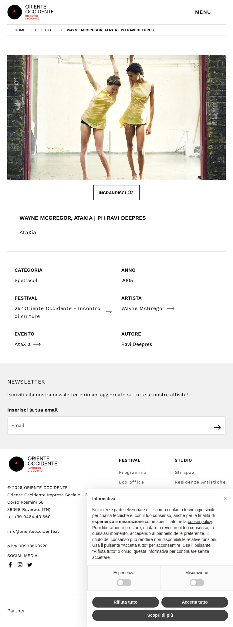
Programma (133, 472)
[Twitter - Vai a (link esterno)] (30, 565)
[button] (225, 498)
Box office (131, 482)
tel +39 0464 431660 (29, 516)
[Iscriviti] (217, 427)
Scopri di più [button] (160, 615)
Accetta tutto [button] (195, 602)
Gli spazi (185, 472)
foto (46, 30)
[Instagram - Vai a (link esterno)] (20, 565)
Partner (16, 611)
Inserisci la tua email (32, 410)
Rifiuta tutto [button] (126, 602)
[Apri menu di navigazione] (210, 12)
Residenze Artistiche (200, 482)
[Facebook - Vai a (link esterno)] (10, 565)
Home (20, 30)
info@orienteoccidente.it (33, 531)
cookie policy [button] (200, 521)
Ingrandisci (116, 192)
